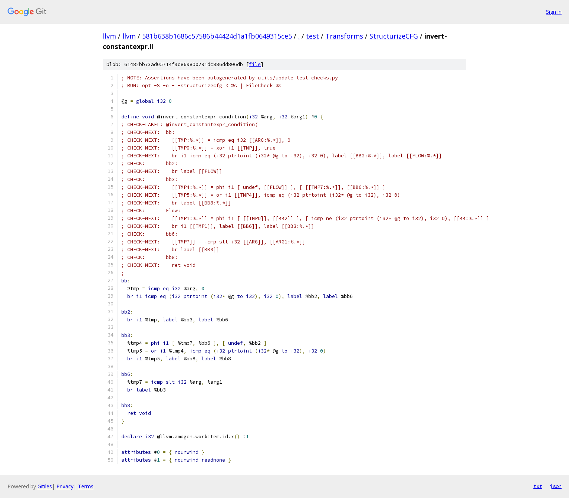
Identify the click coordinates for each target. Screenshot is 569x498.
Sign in (554, 11)
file (255, 64)
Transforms (344, 36)
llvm (109, 36)
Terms (85, 486)
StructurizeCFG (393, 36)
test (312, 36)
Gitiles (44, 486)
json (556, 486)
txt (537, 486)
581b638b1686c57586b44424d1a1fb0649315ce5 (217, 36)
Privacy (64, 486)
